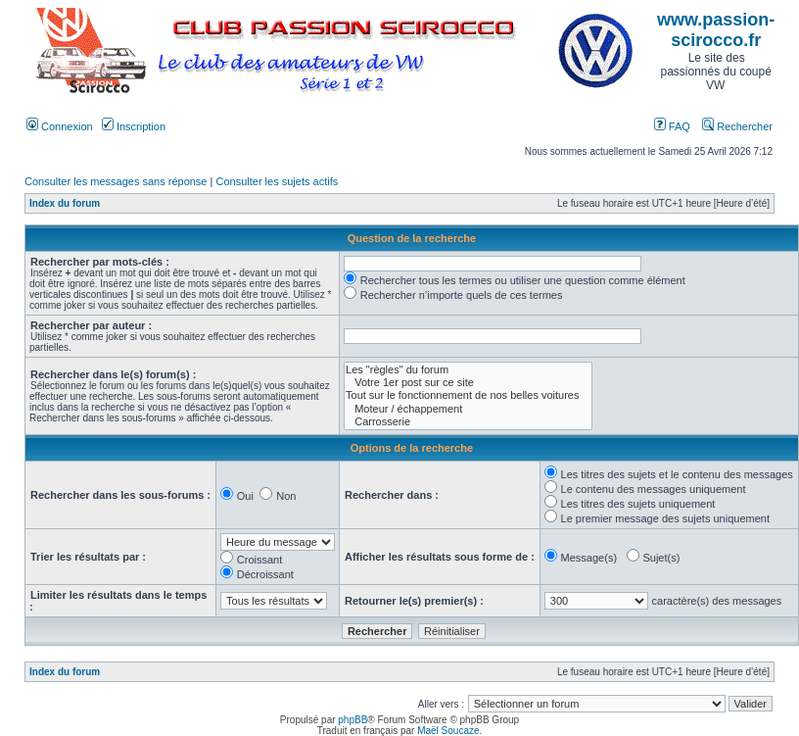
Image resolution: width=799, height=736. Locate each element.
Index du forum (64, 203)
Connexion (59, 126)
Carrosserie (467, 422)
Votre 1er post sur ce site (467, 382)
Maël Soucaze (448, 730)
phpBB (352, 719)
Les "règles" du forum (467, 370)
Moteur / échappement (467, 409)
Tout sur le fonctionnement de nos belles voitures (467, 395)
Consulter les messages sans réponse (115, 181)
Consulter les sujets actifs (276, 181)
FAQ (672, 126)
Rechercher (737, 126)
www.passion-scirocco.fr (716, 30)
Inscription (133, 126)
